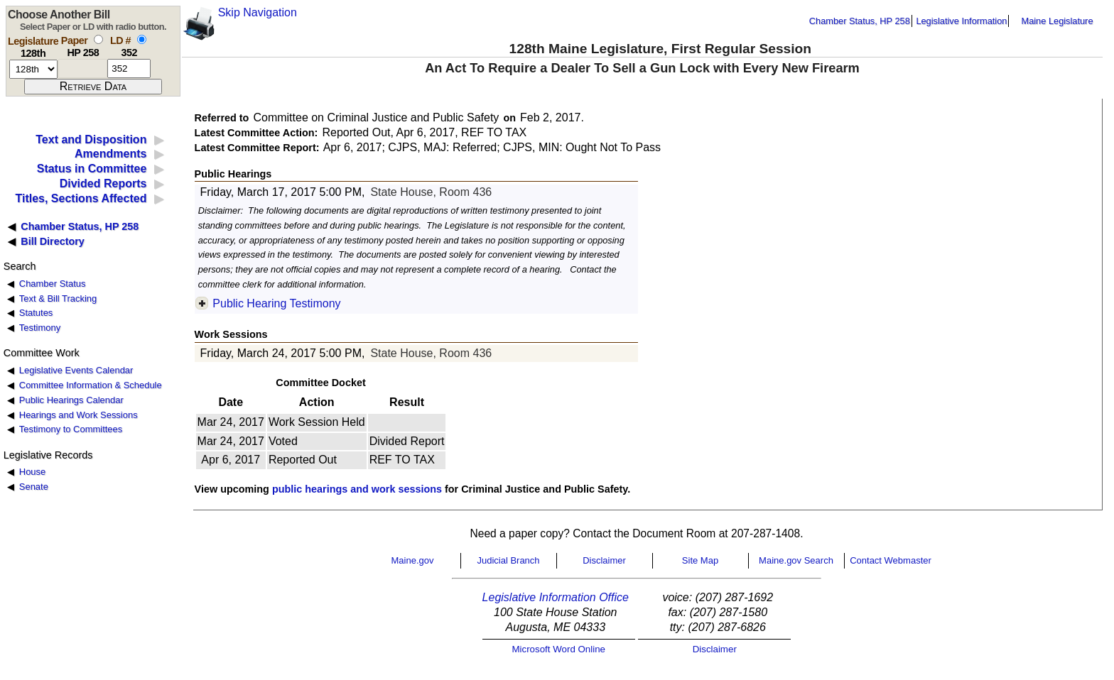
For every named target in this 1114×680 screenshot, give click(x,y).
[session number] (33, 69)
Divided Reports (103, 183)
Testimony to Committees (70, 429)
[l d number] (129, 68)
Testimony (39, 327)
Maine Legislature (1057, 21)
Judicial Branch (508, 560)
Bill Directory (53, 241)
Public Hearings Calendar (71, 400)
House (32, 471)
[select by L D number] (141, 39)
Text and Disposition (91, 139)
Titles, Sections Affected (80, 198)
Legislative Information (961, 21)
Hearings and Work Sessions (78, 415)
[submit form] (93, 86)
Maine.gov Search (796, 560)
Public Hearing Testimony (276, 303)
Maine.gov (412, 560)
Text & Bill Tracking (58, 298)
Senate (33, 486)
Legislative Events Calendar (76, 370)
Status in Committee (92, 169)
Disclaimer (604, 560)
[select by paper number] (98, 39)
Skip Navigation (257, 12)
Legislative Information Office (555, 597)
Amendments (110, 154)
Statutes (36, 312)
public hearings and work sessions (357, 489)
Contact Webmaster (890, 560)
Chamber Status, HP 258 (859, 21)
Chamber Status (52, 283)
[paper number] (82, 68)
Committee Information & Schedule (90, 385)
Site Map (700, 560)
